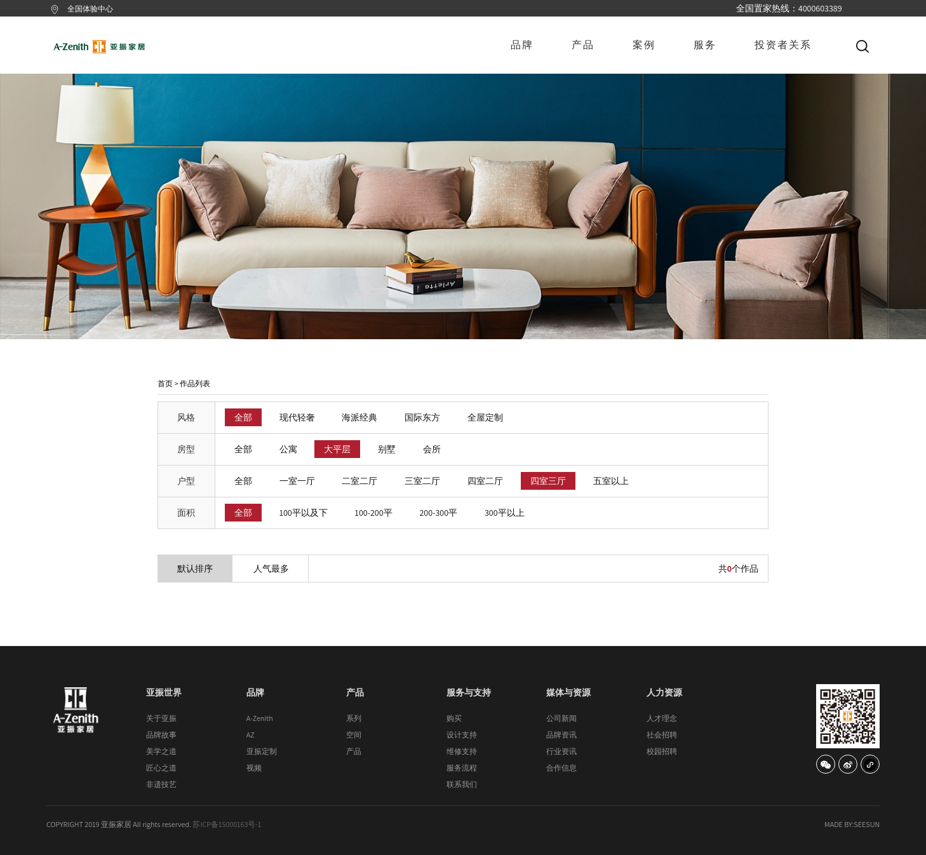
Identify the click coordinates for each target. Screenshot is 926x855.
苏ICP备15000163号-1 (226, 824)
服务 (705, 44)
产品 (583, 44)
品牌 (522, 44)
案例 (644, 44)
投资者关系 (783, 44)
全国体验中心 (90, 8)
